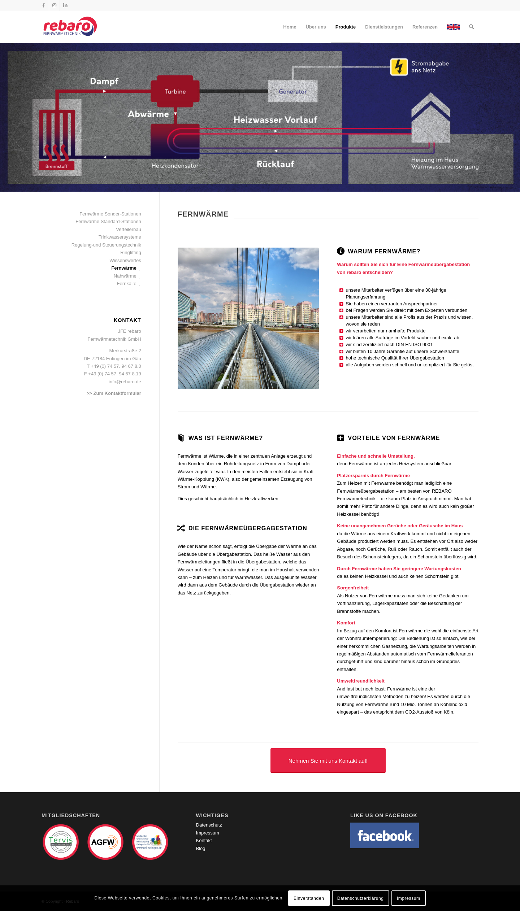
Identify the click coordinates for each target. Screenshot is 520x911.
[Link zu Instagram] (54, 5)
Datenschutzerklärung (360, 898)
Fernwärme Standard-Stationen (108, 221)
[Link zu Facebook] (43, 5)
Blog (200, 848)
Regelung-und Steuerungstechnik (106, 245)
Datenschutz (209, 825)
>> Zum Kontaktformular (114, 393)
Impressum (207, 833)
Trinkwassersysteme (120, 237)
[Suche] (471, 27)
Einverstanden (309, 898)
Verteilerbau (128, 229)
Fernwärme (123, 268)
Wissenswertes (125, 260)
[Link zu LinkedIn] (65, 5)
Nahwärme (125, 276)
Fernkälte (126, 283)
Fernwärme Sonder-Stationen (110, 214)
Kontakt (204, 840)
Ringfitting (130, 252)
